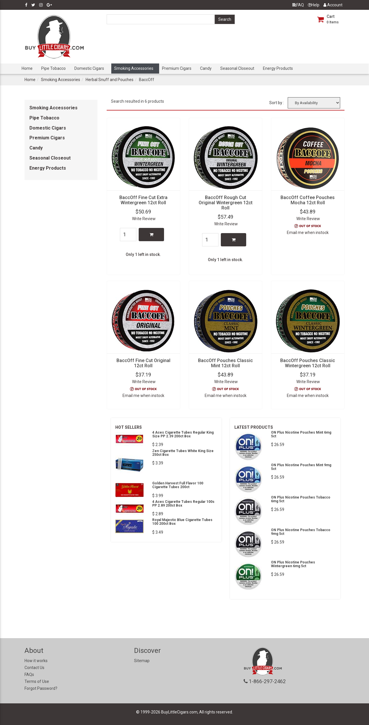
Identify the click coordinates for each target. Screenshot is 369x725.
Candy (206, 68)
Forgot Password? (41, 688)
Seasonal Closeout (237, 68)
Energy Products (278, 68)
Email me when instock (308, 232)
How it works (36, 660)
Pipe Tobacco (53, 68)
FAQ (298, 5)
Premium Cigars (176, 68)
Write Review (144, 218)
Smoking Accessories (133, 68)
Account (332, 5)
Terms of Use (37, 681)
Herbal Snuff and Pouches (109, 79)
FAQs (29, 674)
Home (27, 68)
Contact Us (34, 667)
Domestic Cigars (89, 68)
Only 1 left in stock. (143, 254)
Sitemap (142, 660)
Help (313, 5)
